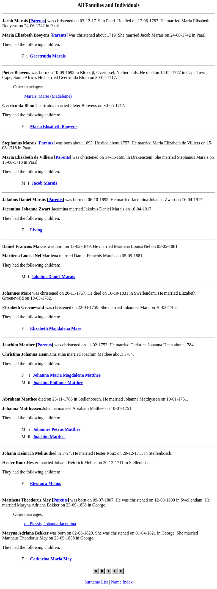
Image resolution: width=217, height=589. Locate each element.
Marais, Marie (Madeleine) (48, 96)
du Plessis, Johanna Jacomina (50, 523)
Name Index (122, 582)
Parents (37, 20)
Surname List (96, 582)
